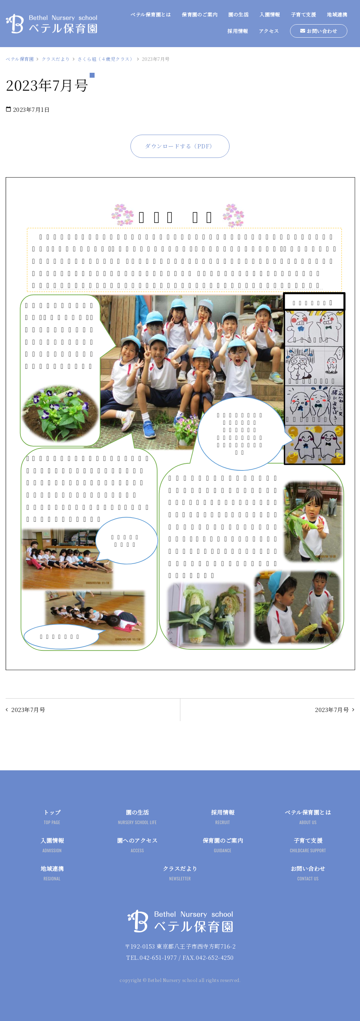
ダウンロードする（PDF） (180, 146)
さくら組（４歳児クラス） (105, 59)
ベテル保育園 (20, 59)
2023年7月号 (332, 710)
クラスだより (55, 59)
